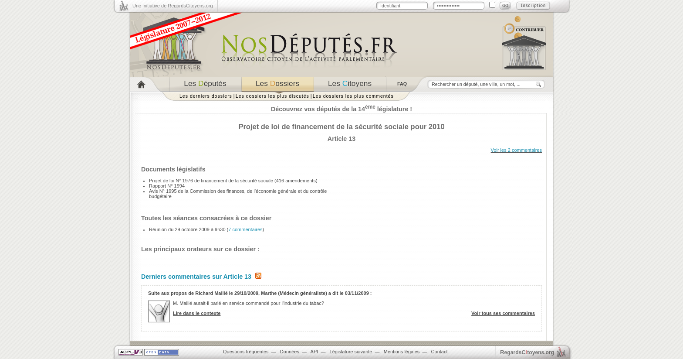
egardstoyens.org (527, 352)
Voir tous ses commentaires (503, 313)
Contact (439, 351)
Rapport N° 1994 (167, 185)
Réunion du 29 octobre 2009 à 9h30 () (206, 229)
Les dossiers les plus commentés (353, 96)
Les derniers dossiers (205, 96)
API (314, 351)
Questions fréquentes (246, 351)
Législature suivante (351, 351)
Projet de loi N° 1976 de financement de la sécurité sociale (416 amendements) (233, 180)
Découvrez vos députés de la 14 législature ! (341, 109)
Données (289, 351)
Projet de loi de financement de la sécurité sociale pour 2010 (341, 126)
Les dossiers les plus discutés (272, 96)
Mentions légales (402, 351)
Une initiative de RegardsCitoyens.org (172, 5)
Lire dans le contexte (196, 313)
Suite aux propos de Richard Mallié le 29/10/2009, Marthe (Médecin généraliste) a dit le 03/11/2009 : (260, 293)
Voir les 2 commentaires (516, 150)
